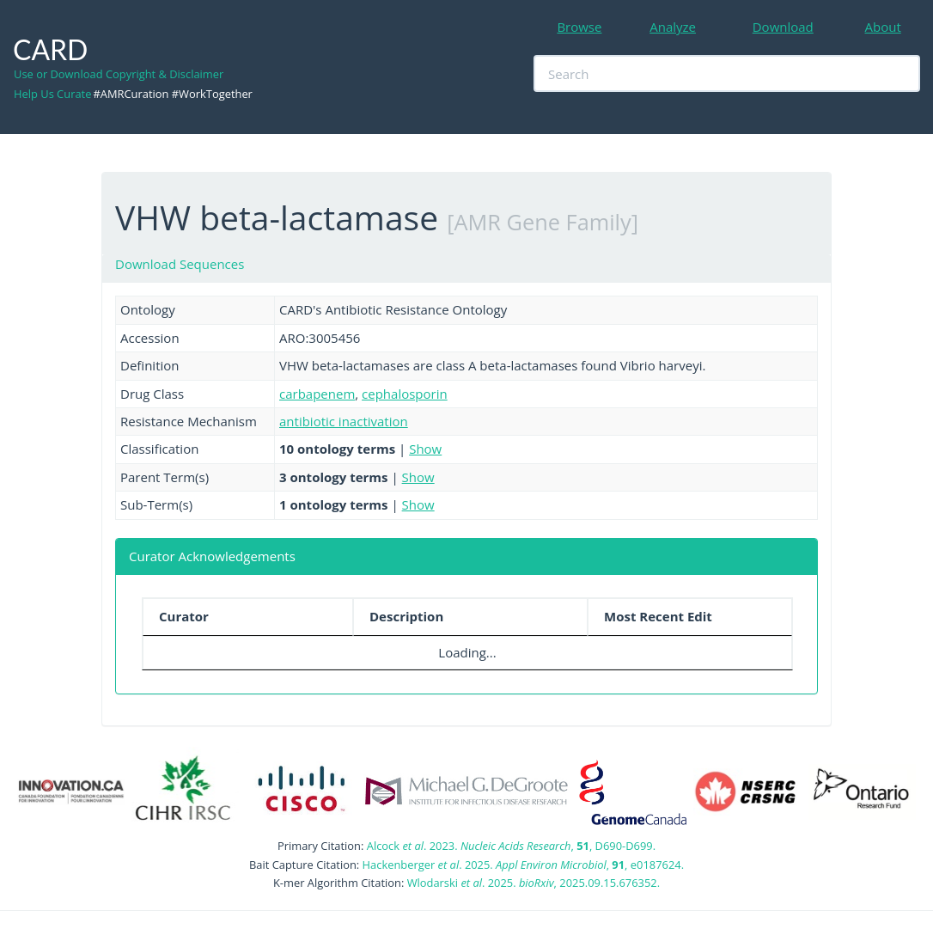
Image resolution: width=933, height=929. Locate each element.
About (883, 26)
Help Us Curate (52, 93)
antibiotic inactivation (343, 421)
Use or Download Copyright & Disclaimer (118, 74)
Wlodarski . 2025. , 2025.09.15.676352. (533, 882)
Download (783, 26)
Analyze (672, 26)
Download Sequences (179, 263)
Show (425, 448)
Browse (579, 26)
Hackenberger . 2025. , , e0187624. (523, 864)
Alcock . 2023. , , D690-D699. (511, 845)
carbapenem (317, 393)
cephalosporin (405, 393)
